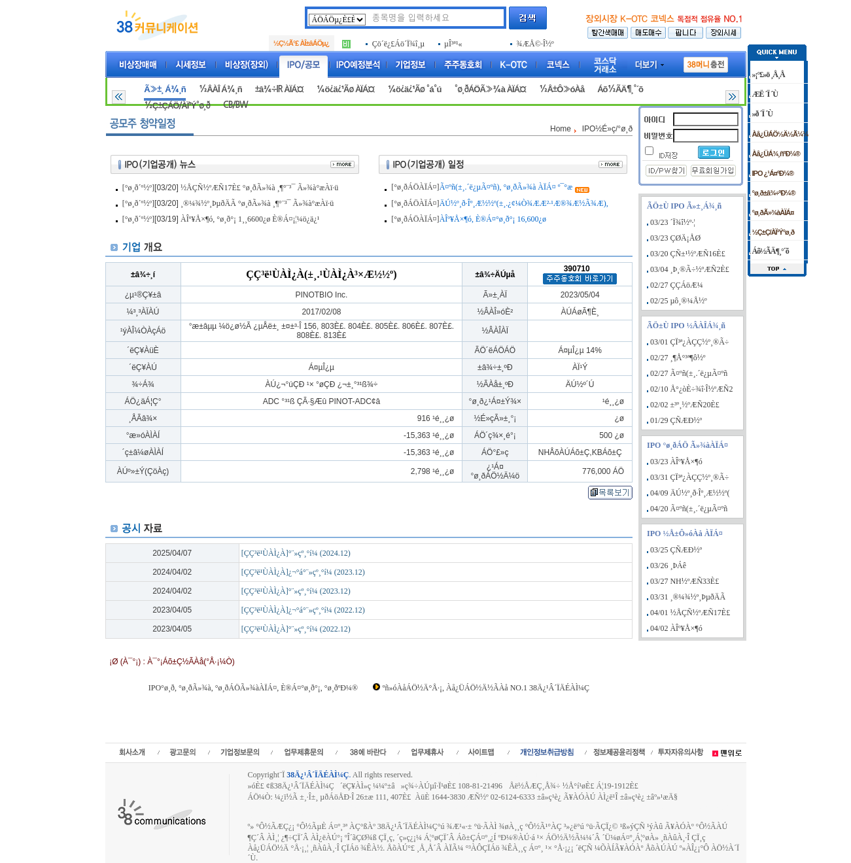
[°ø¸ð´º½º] (138, 187)
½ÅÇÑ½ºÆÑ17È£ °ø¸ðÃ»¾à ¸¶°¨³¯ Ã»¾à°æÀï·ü (259, 187)
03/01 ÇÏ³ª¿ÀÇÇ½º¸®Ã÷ (689, 342)
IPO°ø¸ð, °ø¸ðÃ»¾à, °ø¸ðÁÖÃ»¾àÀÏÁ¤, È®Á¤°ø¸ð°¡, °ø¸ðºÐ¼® (253, 687)
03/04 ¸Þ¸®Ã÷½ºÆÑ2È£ (689, 269)
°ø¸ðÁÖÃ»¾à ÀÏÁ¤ (490, 89)
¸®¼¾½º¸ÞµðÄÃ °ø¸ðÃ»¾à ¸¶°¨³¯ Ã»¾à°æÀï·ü (257, 203)
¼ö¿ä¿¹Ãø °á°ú (414, 89)
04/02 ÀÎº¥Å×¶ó (676, 628)
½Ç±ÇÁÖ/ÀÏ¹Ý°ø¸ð (177, 105)
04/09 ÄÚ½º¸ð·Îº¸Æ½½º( (689, 493)
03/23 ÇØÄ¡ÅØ (675, 238)
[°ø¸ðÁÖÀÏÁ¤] (415, 187)
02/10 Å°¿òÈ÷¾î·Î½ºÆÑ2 (691, 389)
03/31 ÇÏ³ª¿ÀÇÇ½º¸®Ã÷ (689, 477)
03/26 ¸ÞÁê (668, 565)
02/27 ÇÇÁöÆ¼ (676, 285)
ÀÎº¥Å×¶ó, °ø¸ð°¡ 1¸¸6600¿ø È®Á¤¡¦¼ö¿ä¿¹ (250, 219)
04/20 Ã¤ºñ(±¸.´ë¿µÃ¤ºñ (688, 508)
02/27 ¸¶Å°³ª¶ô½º (677, 357)
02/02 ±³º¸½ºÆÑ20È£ (685, 404)
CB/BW (235, 105)
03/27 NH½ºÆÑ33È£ (684, 581)
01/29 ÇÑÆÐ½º (676, 420)
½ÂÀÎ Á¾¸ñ (220, 89)
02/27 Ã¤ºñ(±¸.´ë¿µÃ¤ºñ (688, 373)
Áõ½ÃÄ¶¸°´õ (620, 89)
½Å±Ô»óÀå (561, 89)
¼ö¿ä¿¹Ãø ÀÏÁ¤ (346, 89)
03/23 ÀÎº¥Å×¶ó (676, 461)
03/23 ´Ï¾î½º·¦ (672, 222)
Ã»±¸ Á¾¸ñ (164, 89)
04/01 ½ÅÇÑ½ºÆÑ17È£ (690, 612)
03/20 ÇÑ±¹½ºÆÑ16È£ (687, 253)
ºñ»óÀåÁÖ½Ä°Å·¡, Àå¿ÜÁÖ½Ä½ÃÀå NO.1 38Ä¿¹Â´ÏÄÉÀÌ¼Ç (486, 687)
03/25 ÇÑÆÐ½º (676, 549)
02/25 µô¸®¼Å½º (678, 300)
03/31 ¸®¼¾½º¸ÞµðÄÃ (687, 596)
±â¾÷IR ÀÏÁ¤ (279, 89)
